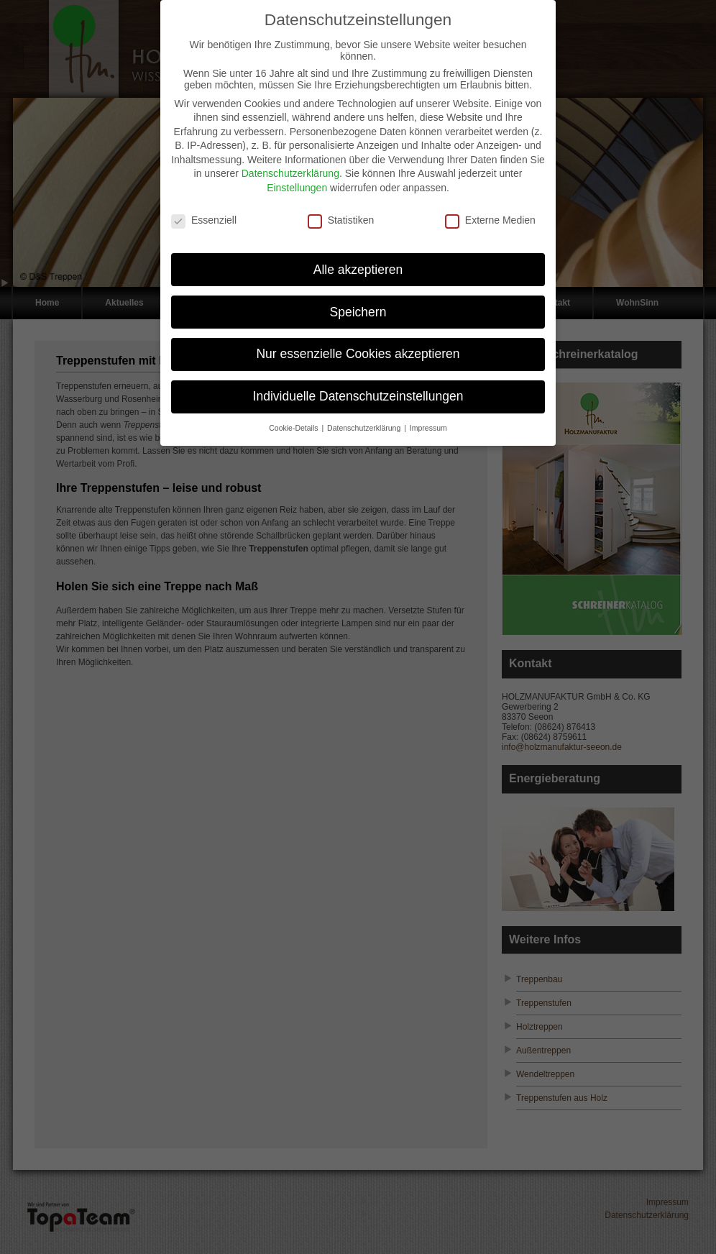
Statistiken (341, 210)
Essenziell (204, 210)
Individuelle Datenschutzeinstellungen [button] (358, 387)
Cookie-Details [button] (294, 419)
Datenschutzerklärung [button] (365, 419)
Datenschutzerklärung (290, 164)
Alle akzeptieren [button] (358, 260)
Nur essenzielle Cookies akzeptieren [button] (357, 345)
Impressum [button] (428, 419)
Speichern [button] (358, 303)
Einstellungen (297, 179)
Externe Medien (490, 210)
